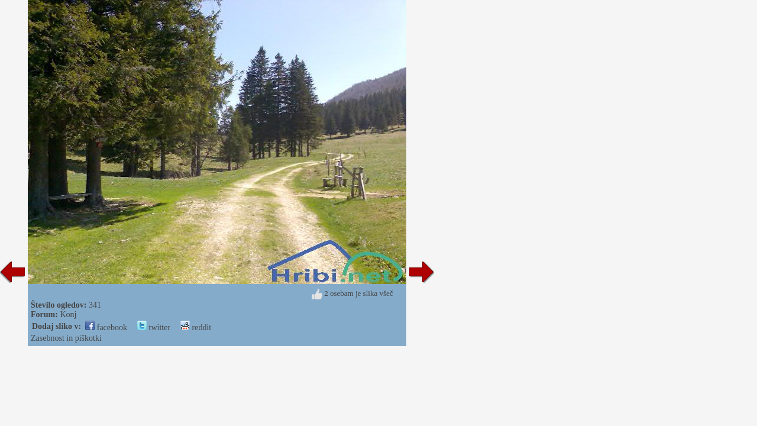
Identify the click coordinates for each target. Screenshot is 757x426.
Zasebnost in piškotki (66, 338)
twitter (153, 327)
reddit (195, 327)
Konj (68, 314)
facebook (106, 327)
